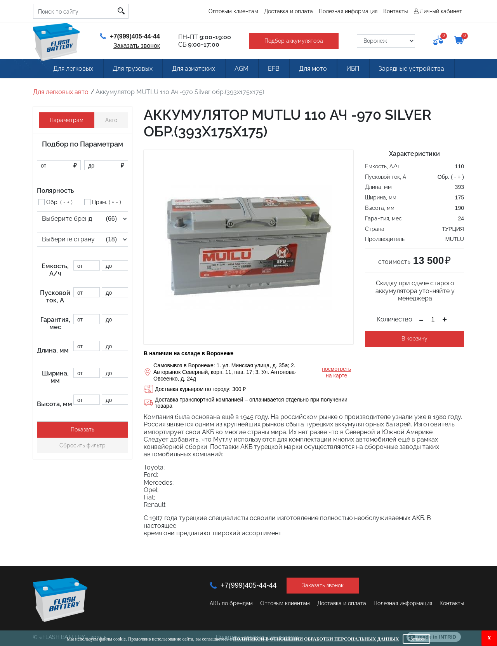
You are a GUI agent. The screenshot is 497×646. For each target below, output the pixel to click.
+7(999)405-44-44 (130, 36)
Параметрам (66, 120)
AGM (241, 68)
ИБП (352, 68)
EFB (274, 68)
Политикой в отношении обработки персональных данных (316, 639)
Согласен (416, 639)
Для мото (313, 68)
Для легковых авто (61, 92)
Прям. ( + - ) (106, 202)
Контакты (395, 11)
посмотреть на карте (336, 372)
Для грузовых (133, 68)
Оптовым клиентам (233, 11)
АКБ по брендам (231, 603)
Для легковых (73, 68)
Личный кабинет (441, 11)
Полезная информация (348, 11)
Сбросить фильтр (82, 445)
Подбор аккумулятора (293, 41)
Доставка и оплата (288, 11)
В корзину (414, 338)
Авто (111, 120)
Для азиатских (193, 68)
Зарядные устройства (411, 68)
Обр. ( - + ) (59, 202)
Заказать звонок (136, 45)
